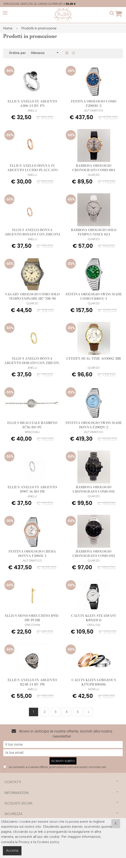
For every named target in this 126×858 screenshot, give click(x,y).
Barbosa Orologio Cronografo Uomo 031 (94, 489)
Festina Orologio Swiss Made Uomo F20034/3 (94, 296)
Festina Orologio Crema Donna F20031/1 (32, 553)
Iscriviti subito (63, 761)
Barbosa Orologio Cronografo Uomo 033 (94, 553)
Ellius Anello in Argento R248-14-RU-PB (32, 682)
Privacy (24, 842)
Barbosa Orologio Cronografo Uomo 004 (93, 167)
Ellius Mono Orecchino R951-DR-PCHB (32, 618)
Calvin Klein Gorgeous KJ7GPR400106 (93, 682)
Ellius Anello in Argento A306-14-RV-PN (32, 103)
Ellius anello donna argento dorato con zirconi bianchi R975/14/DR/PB (32, 363)
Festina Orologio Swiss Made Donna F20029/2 (94, 425)
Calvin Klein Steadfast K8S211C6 (93, 618)
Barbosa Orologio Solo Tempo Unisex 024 (93, 232)
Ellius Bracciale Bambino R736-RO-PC (32, 425)
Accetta (12, 851)
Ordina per (17, 53)
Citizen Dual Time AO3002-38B (93, 358)
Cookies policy (48, 842)
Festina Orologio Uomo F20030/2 (93, 103)
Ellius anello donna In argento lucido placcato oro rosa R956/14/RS (32, 170)
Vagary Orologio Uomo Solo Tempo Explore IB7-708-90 (32, 296)
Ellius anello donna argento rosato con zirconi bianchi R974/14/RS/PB (32, 234)
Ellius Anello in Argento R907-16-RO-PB (32, 489)
